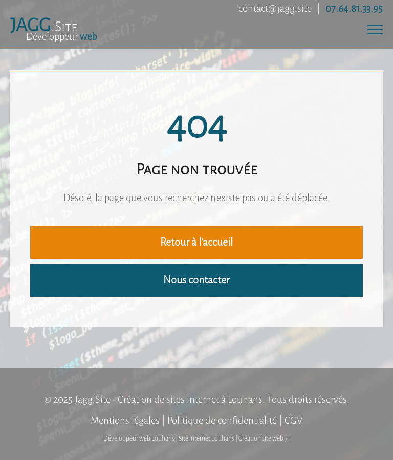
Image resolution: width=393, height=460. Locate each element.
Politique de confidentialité (222, 420)
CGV (293, 420)
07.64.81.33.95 (354, 8)
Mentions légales (125, 420)
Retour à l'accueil (196, 242)
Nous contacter (196, 280)
